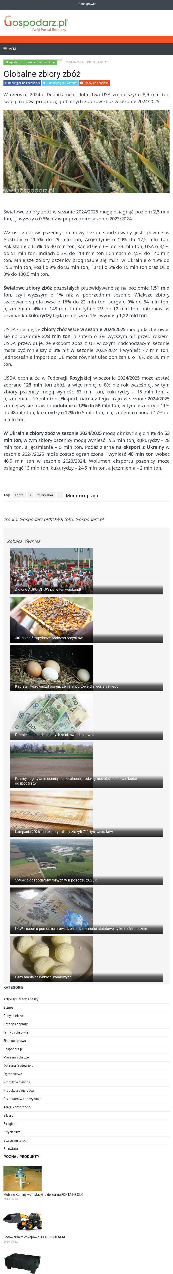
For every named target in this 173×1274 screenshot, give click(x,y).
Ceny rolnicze (13, 1016)
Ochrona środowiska (18, 1065)
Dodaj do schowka (94, 83)
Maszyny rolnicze (16, 1057)
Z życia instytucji (15, 1140)
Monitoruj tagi (82, 495)
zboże (19, 495)
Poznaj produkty (21, 1156)
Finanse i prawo (14, 1041)
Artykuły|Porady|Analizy (20, 999)
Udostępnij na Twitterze (60, 83)
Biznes (8, 1007)
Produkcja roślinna (16, 1082)
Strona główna (86, 4)
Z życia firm (11, 1132)
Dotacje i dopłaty (15, 1024)
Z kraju (8, 1115)
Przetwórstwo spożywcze (22, 1099)
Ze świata (10, 1149)
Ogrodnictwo (12, 1074)
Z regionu (10, 1124)
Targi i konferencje (16, 1107)
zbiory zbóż (45, 495)
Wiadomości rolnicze (41, 62)
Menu (12, 49)
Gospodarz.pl (13, 1049)
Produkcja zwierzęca (18, 1090)
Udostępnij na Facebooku (22, 83)
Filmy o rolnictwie (15, 1032)
